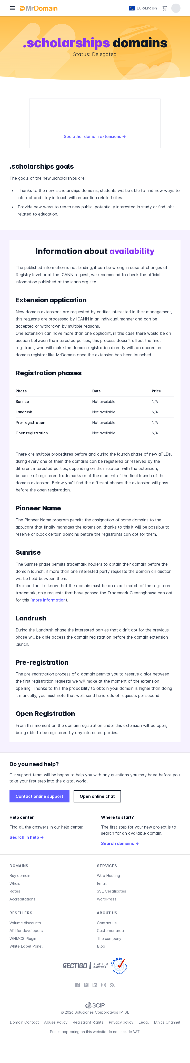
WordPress (106, 899)
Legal (143, 1022)
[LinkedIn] (95, 985)
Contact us (107, 922)
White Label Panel (26, 946)
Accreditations (22, 899)
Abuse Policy (55, 1022)
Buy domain (19, 875)
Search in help (26, 837)
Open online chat (97, 796)
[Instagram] (103, 985)
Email (102, 883)
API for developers (26, 930)
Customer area (110, 930)
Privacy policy (121, 1022)
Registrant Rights (88, 1022)
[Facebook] (77, 985)
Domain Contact (24, 1022)
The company (109, 938)
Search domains (120, 843)
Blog (101, 946)
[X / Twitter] (86, 985)
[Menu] (12, 8)
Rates (14, 891)
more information (49, 600)
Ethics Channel (167, 1022)
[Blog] (112, 985)
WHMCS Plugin (22, 938)
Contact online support (39, 796)
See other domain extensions (95, 136)
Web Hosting (108, 875)
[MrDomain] (38, 8)
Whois (14, 883)
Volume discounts (25, 922)
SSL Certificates (111, 891)
